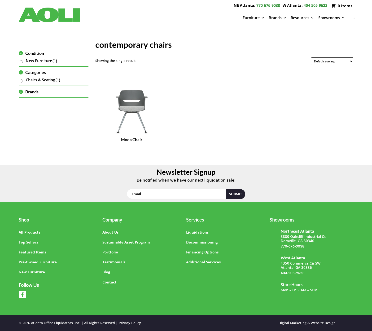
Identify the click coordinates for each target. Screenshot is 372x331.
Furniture (251, 17)
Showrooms (329, 17)
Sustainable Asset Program (126, 242)
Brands (275, 17)
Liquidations (197, 232)
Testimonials (113, 262)
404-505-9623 (315, 5)
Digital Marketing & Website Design (307, 323)
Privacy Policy (130, 323)
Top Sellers (28, 242)
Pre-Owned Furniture (38, 262)
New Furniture (41, 60)
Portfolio (110, 252)
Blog (106, 272)
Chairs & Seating (43, 80)
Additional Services (203, 262)
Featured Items (32, 252)
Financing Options (202, 252)
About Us (110, 232)
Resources (300, 17)
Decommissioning (202, 242)
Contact (109, 282)
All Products (29, 232)
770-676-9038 (268, 5)
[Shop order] (332, 61)
